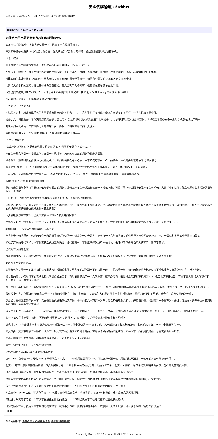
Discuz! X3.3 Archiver (100, 434)
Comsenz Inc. (135, 434)
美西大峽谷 (19, 16)
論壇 (8, 16)
